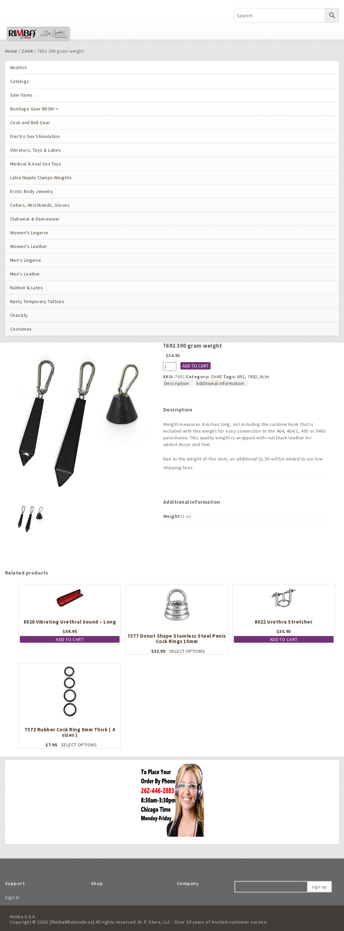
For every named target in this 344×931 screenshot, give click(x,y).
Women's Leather (28, 246)
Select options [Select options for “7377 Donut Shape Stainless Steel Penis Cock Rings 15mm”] (187, 651)
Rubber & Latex (26, 288)
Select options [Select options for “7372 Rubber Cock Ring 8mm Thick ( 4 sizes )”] (79, 745)
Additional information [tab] (220, 383)
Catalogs (19, 81)
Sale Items (21, 95)
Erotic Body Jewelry (31, 191)
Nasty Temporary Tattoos (37, 301)
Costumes (21, 329)
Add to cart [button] (70, 639)
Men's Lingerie (25, 260)
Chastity (19, 315)
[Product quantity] (169, 366)
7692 (252, 377)
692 (241, 377)
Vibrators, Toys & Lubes (35, 150)
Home (11, 51)
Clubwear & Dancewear (34, 219)
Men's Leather (25, 274)
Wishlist (18, 67)
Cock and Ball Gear (30, 122)
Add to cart (195, 366)
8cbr (265, 377)
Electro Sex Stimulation (35, 136)
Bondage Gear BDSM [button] (34, 109)
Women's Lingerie (29, 233)
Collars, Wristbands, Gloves (40, 205)
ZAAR (27, 51)
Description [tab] (176, 383)
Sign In (12, 897)
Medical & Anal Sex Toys (35, 164)
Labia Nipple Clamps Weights (41, 178)
